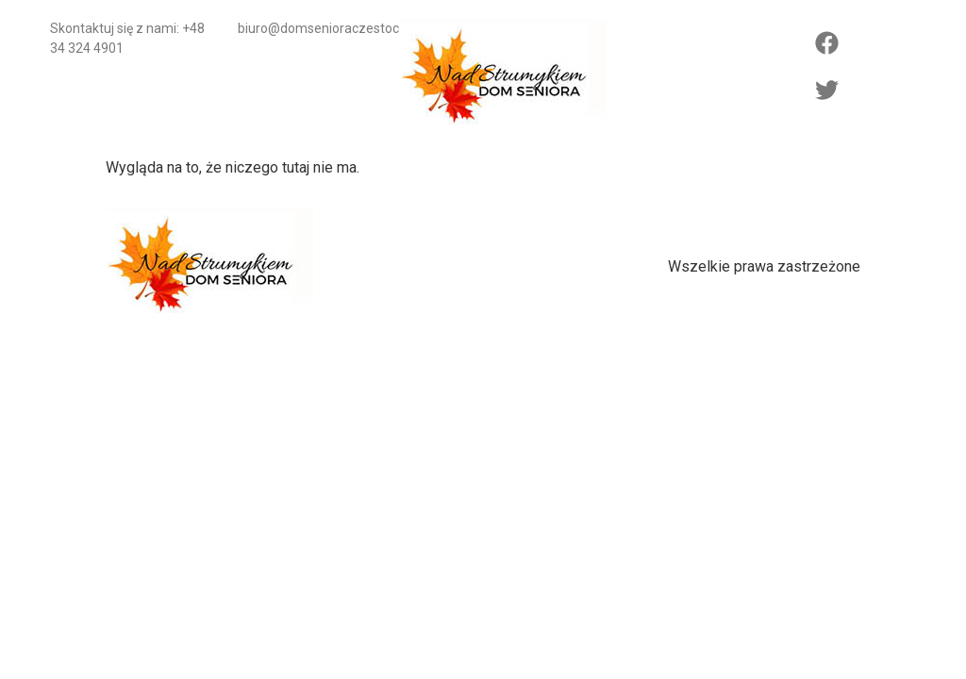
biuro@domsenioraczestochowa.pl (341, 28)
